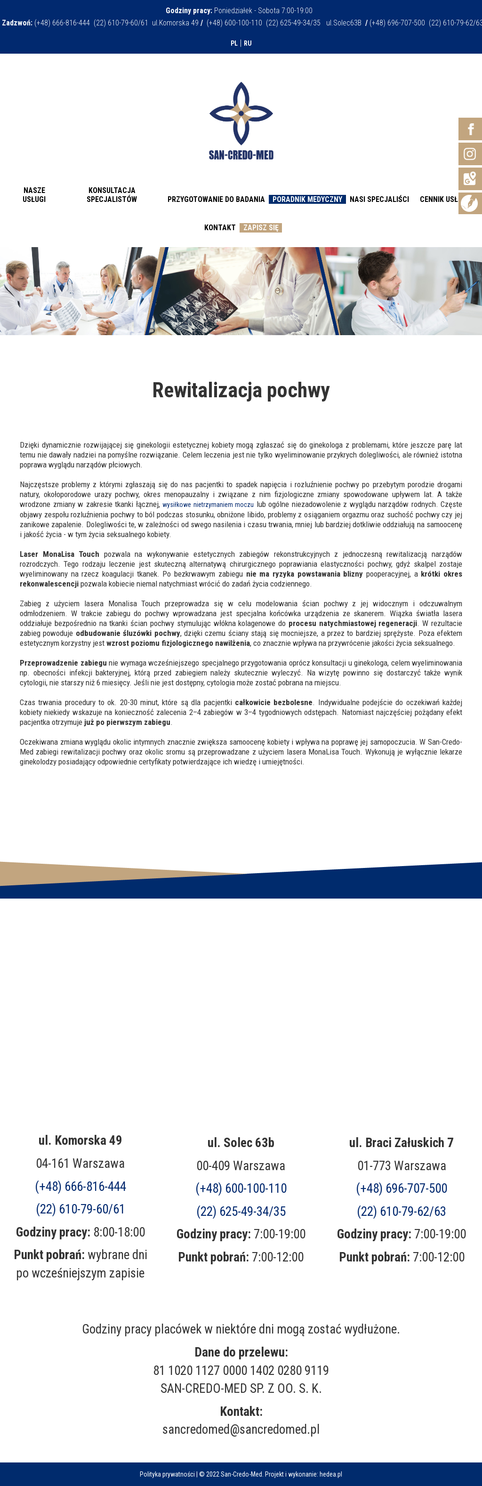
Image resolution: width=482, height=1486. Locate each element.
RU (248, 43)
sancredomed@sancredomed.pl (241, 1429)
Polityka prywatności (167, 1474)
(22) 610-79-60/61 (80, 1209)
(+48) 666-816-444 (80, 1186)
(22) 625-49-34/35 (241, 1211)
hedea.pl (331, 1474)
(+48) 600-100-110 (241, 1188)
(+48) (401, 1188)
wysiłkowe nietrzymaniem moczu (208, 504)
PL (234, 43)
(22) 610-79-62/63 (401, 1211)
